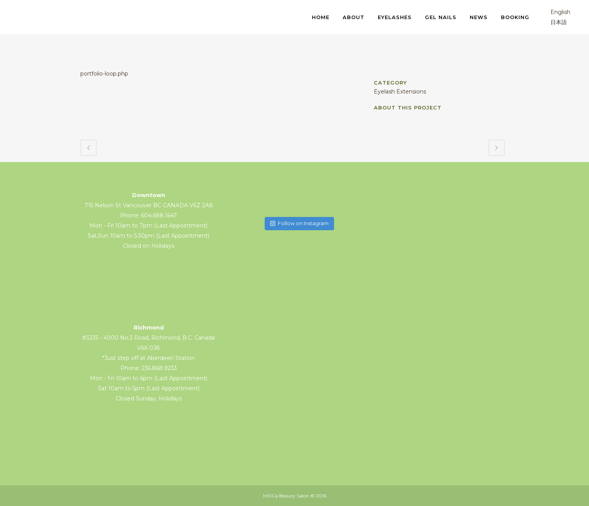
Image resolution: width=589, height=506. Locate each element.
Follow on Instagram (299, 223)
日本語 (553, 22)
